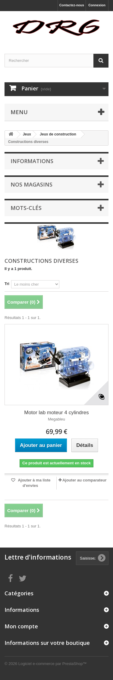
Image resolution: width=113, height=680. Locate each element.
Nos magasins (31, 184)
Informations (32, 161)
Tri (7, 283)
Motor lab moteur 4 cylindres (56, 412)
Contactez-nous (71, 5)
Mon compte (21, 626)
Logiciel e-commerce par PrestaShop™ (52, 663)
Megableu (56, 419)
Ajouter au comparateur (84, 480)
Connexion (96, 5)
